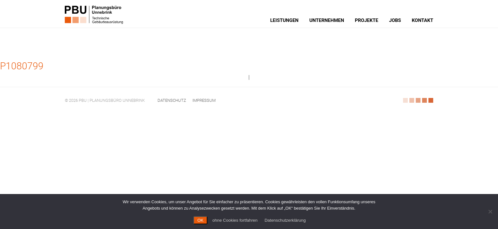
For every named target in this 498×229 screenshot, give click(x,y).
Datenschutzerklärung (285, 220)
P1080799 (22, 66)
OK (200, 220)
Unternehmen (326, 20)
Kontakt (422, 20)
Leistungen (284, 20)
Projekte (366, 20)
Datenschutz (172, 100)
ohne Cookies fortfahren (235, 220)
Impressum (204, 100)
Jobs (395, 20)
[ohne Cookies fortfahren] (490, 211)
